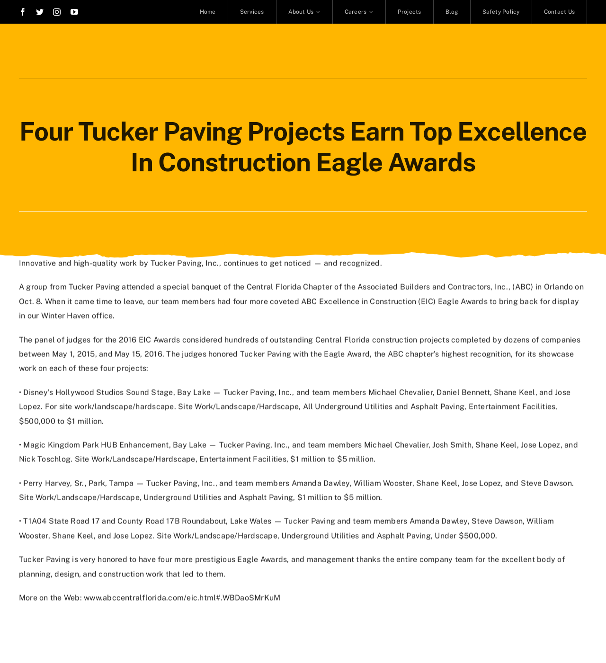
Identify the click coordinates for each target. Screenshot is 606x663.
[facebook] (23, 12)
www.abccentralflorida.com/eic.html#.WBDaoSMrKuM (182, 596)
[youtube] (74, 12)
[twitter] (40, 12)
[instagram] (57, 12)
